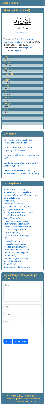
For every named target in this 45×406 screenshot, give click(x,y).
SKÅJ (5, 238)
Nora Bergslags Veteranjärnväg (17, 223)
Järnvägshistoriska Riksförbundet (18, 212)
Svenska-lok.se (9, 2)
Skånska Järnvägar (11, 241)
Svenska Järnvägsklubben (14, 244)
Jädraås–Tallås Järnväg (13, 203)
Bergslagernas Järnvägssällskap (17, 192)
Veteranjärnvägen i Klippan (15, 252)
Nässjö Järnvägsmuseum (14, 229)
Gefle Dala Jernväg (11, 198)
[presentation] (21, 331)
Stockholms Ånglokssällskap (16, 249)
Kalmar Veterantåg (11, 218)
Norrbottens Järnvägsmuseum (17, 226)
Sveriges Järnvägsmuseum (15, 246)
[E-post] (22, 321)
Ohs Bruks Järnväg (11, 232)
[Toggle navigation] (40, 3)
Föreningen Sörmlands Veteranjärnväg (20, 195)
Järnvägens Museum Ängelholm (17, 206)
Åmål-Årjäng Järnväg (12, 261)
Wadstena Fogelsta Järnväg (15, 258)
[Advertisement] (22, 368)
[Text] (22, 292)
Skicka (8, 341)
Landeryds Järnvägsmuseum (16, 221)
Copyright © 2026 (15, 395)
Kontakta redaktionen (26, 401)
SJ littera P (19, 50)
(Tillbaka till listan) (22, 32)
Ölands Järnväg (10, 264)
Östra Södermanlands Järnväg (16, 267)
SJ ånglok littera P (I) (16, 10)
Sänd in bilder (20, 341)
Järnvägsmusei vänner (13, 209)
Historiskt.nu (9, 200)
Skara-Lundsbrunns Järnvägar (16, 235)
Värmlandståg (9, 255)
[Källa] (22, 306)
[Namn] (22, 314)
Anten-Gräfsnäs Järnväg (14, 189)
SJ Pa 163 (29, 47)
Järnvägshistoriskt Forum (14, 215)
